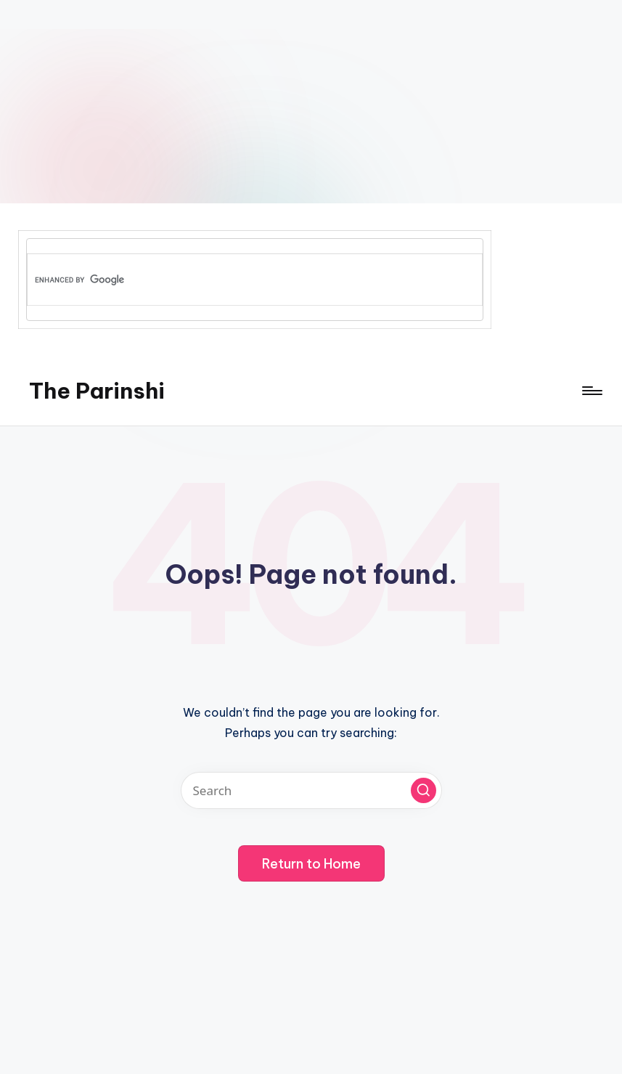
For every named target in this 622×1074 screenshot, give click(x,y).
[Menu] (591, 391)
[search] (230, 279)
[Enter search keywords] (311, 790)
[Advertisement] (311, 101)
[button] (423, 790)
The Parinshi (97, 390)
